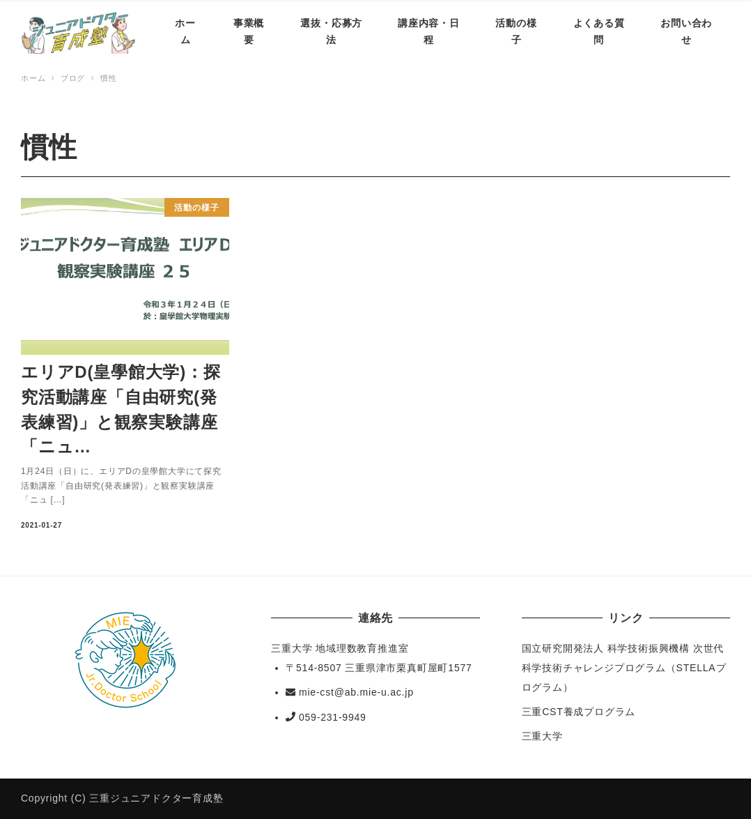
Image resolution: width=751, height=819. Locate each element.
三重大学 (542, 736)
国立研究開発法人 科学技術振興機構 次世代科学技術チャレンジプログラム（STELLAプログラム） (624, 668)
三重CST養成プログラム (579, 711)
